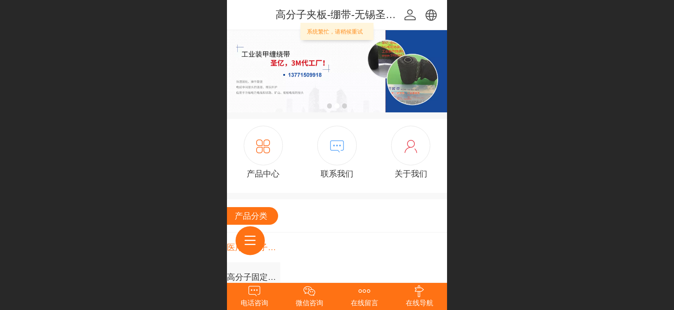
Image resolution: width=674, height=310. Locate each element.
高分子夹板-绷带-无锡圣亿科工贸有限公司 (372, 14)
